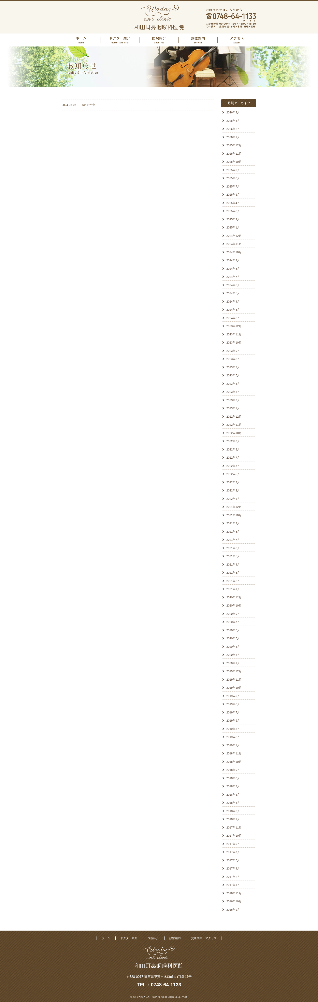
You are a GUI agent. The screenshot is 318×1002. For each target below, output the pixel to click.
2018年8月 (233, 778)
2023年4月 (233, 383)
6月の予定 (88, 105)
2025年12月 (234, 145)
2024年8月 (233, 268)
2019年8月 (233, 704)
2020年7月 (233, 622)
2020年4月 (233, 646)
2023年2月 (233, 400)
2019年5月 (233, 720)
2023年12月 (234, 326)
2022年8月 (233, 449)
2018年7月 (233, 786)
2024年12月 (234, 235)
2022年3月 (233, 482)
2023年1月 (233, 408)
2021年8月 (233, 531)
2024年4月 (233, 301)
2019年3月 (233, 728)
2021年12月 (234, 507)
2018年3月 (233, 802)
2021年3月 (233, 572)
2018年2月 (233, 811)
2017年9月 (233, 844)
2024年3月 (233, 309)
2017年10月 (234, 835)
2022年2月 (233, 490)
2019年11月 (234, 679)
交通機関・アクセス (204, 938)
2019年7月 (233, 712)
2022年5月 (233, 474)
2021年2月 (233, 581)
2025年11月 (234, 153)
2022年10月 (234, 433)
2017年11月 (234, 827)
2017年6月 (233, 860)
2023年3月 (233, 391)
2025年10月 (234, 161)
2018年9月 (233, 769)
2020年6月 (233, 630)
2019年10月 (234, 687)
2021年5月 (233, 556)
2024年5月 (233, 293)
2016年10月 (234, 901)
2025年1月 (233, 227)
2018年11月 (234, 753)
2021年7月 (233, 539)
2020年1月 (233, 663)
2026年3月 (233, 120)
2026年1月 (233, 137)
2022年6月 (233, 466)
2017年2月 (233, 876)
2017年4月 (233, 868)
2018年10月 (234, 761)
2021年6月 (233, 548)
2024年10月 (234, 252)
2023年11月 (234, 334)
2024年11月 (234, 244)
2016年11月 (234, 893)
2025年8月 (233, 178)
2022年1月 (233, 498)
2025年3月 (233, 211)
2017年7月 (233, 852)
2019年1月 (233, 745)
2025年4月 (233, 203)
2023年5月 (233, 375)
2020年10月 (234, 605)
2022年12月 (234, 416)
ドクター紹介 (120, 39)
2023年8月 (233, 359)
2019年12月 (234, 671)
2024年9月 (233, 260)
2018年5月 (233, 794)
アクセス (236, 39)
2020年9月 (233, 613)
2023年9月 (233, 350)
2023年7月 (233, 367)
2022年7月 (233, 457)
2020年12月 (234, 597)
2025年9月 (233, 170)
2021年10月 (234, 515)
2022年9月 (233, 441)
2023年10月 (234, 342)
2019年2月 (233, 737)
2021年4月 (233, 564)
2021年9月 (233, 523)
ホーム (81, 39)
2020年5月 (233, 638)
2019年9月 (233, 696)
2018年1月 (233, 819)
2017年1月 (233, 885)
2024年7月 (233, 276)
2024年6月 (233, 285)
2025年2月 (233, 219)
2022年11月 (234, 424)
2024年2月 (233, 318)
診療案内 (197, 39)
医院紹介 (159, 39)
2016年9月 (233, 909)
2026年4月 (233, 112)
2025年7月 (233, 186)
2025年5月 (233, 194)
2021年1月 (233, 589)
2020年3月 (233, 654)
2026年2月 (233, 128)
